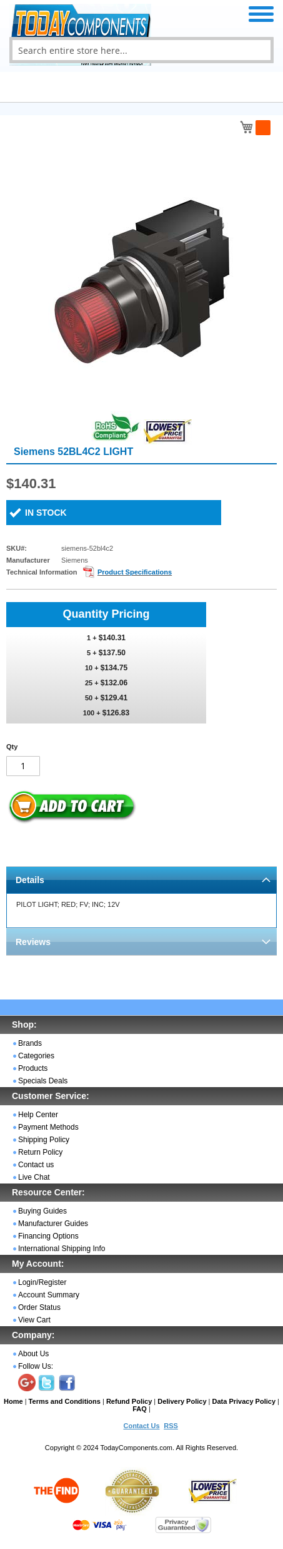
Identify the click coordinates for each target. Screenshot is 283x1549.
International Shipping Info (61, 1248)
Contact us (36, 1164)
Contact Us (141, 1425)
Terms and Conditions (65, 1401)
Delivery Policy (181, 1401)
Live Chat (34, 1177)
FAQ (139, 1409)
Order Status (39, 1307)
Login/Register (42, 1282)
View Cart (34, 1320)
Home (13, 1401)
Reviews (33, 942)
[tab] (141, 879)
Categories (36, 1055)
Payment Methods (48, 1127)
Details (30, 880)
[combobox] (141, 50)
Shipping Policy (43, 1139)
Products (32, 1068)
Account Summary (48, 1295)
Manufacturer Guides (53, 1223)
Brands (30, 1043)
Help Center (38, 1114)
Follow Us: (35, 1366)
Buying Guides (42, 1211)
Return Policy (40, 1152)
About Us (33, 1353)
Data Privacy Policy (244, 1401)
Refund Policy (129, 1401)
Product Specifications (134, 572)
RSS (171, 1425)
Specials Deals (42, 1080)
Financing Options (48, 1236)
